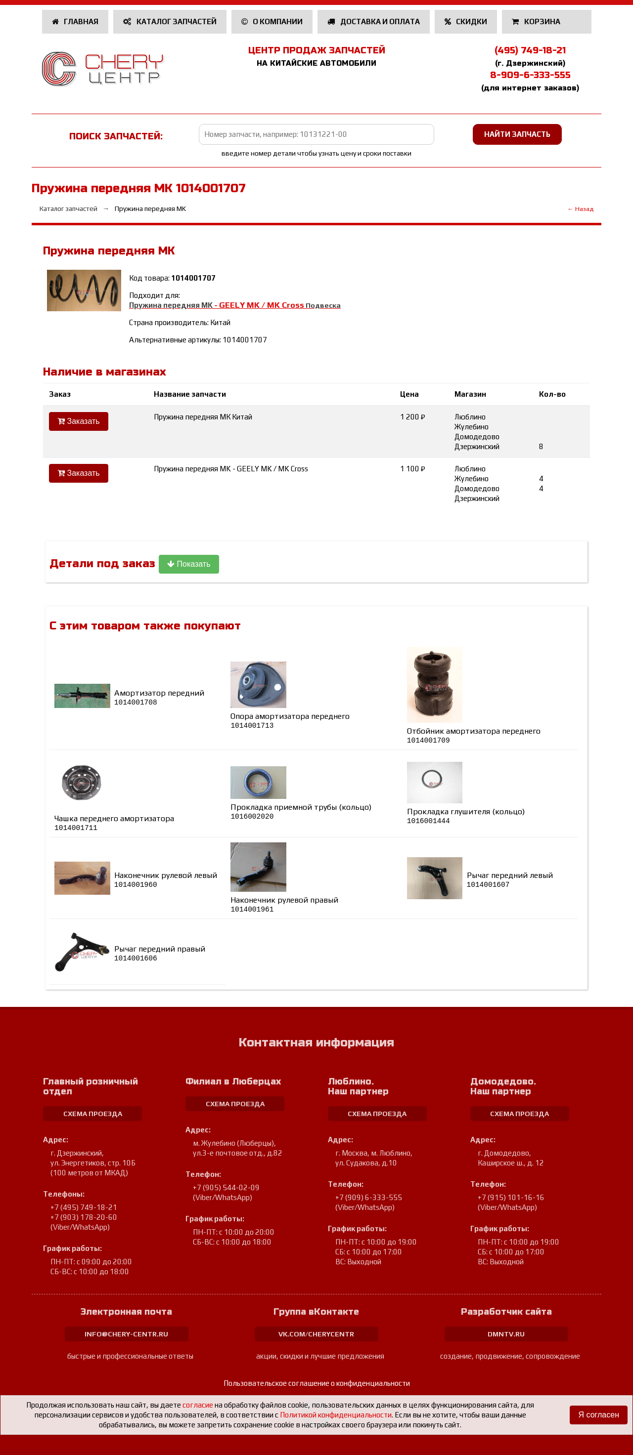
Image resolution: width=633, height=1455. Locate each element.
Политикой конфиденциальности (336, 1415)
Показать (188, 564)
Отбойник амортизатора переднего (474, 735)
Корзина (537, 21)
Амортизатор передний (159, 697)
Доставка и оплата (373, 21)
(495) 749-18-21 (530, 50)
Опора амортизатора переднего (290, 720)
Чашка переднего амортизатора (114, 823)
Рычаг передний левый (510, 880)
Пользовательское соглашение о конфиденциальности (317, 1383)
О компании (272, 21)
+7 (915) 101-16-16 (511, 1197)
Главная (75, 21)
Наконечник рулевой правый (284, 904)
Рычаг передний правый (159, 953)
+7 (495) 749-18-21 (83, 1207)
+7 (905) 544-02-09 (226, 1187)
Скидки (466, 21)
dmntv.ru (506, 1334)
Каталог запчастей (170, 21)
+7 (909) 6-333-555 (368, 1197)
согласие (197, 1405)
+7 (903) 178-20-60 (83, 1217)
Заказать (78, 421)
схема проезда (92, 1114)
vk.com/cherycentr (316, 1334)
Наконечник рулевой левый (165, 880)
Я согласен (598, 1415)
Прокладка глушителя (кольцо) (466, 816)
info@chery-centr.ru (126, 1334)
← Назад (580, 208)
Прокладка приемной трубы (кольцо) (300, 811)
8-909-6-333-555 (530, 75)
